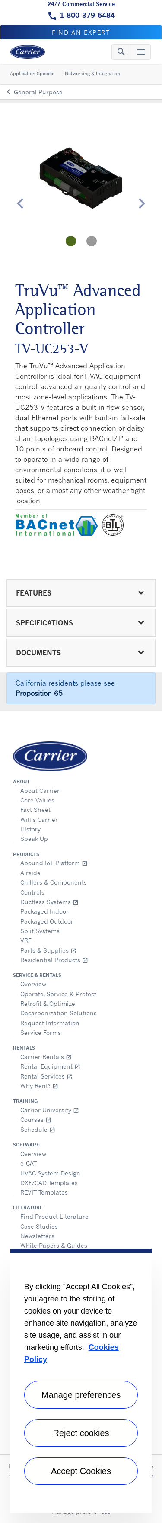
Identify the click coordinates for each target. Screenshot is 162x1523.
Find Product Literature (54, 1216)
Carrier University (49, 1110)
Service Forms (40, 1032)
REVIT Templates (44, 1192)
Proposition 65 (39, 693)
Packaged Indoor (44, 911)
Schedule (37, 1129)
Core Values (37, 800)
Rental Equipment (50, 1066)
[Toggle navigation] (121, 52)
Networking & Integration (92, 74)
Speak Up (34, 838)
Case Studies (39, 1226)
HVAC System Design (50, 1173)
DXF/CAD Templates (49, 1182)
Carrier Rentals (46, 1056)
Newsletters (37, 1236)
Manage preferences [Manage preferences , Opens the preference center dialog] (81, 1395)
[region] (81, 1381)
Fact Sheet (35, 809)
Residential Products (54, 959)
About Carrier (40, 790)
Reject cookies (81, 1433)
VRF (26, 940)
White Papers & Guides (53, 1245)
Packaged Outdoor (46, 921)
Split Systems (40, 930)
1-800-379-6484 (87, 15)
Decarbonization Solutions (58, 1013)
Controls (32, 892)
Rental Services (46, 1076)
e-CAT (28, 1163)
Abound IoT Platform (54, 862)
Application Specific (32, 74)
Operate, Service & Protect (58, 994)
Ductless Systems (49, 901)
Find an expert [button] (81, 32)
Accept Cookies (81, 1471)
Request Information (49, 1023)
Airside (30, 872)
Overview (33, 984)
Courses (35, 1119)
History (30, 829)
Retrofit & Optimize (47, 1003)
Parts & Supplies (48, 950)
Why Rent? (39, 1085)
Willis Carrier (39, 819)
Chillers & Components (53, 882)
